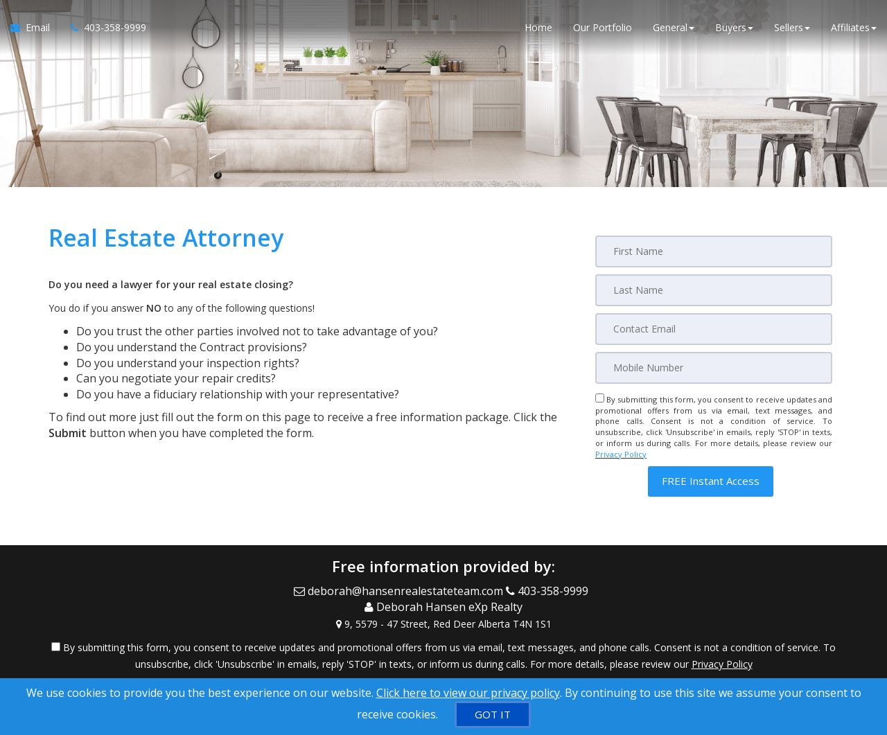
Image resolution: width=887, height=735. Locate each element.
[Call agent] (103, 27)
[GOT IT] (493, 714)
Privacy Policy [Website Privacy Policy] (621, 454)
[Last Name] (713, 290)
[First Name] (713, 251)
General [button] (673, 27)
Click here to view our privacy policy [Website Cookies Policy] (468, 692)
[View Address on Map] (443, 622)
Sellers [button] (792, 27)
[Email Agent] (35, 27)
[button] (710, 481)
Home (538, 27)
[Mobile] (713, 368)
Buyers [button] (734, 27)
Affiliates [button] (854, 27)
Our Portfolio (602, 27)
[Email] (713, 329)
